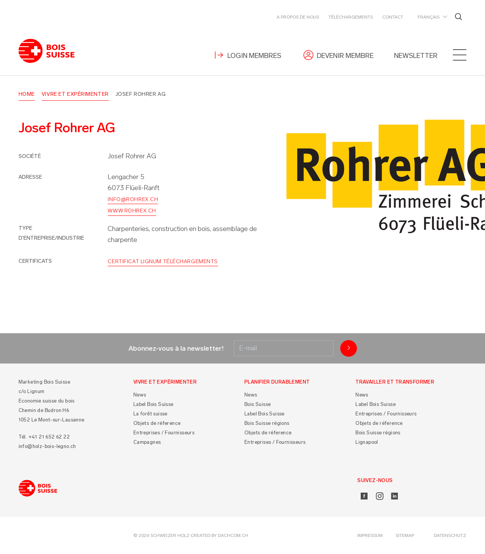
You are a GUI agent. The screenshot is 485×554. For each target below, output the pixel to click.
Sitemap (405, 535)
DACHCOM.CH (233, 535)
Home (27, 94)
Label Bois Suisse (153, 404)
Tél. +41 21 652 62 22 (44, 437)
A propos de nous (298, 17)
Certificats (35, 261)
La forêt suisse (150, 414)
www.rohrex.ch (132, 211)
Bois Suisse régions (266, 423)
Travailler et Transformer (394, 382)
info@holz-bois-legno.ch (47, 446)
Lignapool (366, 442)
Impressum (370, 535)
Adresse (30, 177)
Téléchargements (351, 17)
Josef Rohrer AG (141, 94)
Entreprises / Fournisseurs (163, 432)
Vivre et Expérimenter (75, 94)
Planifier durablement (277, 382)
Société (30, 156)
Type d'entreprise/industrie (51, 233)
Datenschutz (450, 535)
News (139, 395)
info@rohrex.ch (133, 199)
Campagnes (147, 442)
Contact (392, 17)
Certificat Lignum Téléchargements (162, 261)
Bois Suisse (257, 404)
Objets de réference (157, 423)
